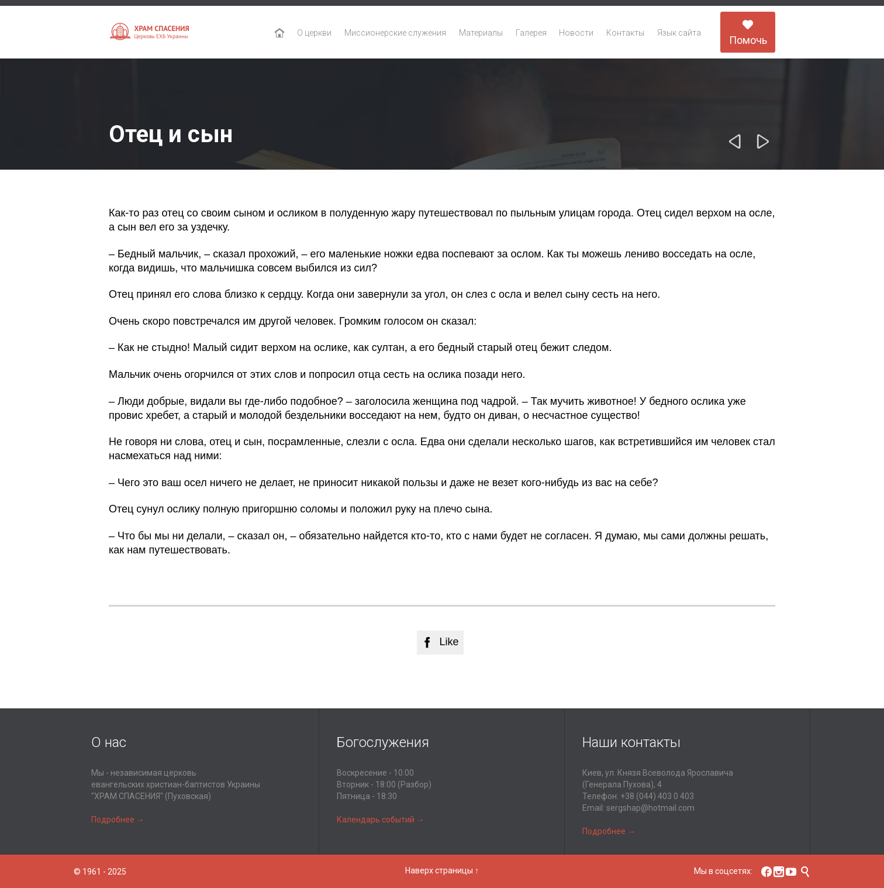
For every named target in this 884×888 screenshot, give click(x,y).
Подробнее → (117, 819)
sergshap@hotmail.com (650, 808)
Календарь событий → (380, 819)
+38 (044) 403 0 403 (657, 796)
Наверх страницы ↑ (442, 870)
